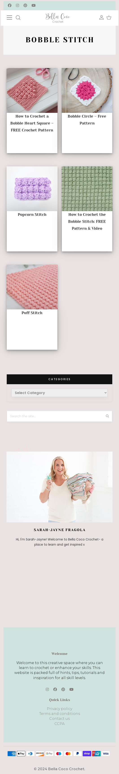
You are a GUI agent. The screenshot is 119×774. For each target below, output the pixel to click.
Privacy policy (59, 709)
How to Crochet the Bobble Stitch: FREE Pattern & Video (87, 221)
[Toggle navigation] (13, 17)
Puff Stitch (32, 313)
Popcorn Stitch (32, 214)
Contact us (59, 718)
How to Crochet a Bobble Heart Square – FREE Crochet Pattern (32, 123)
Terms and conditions (59, 714)
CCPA (59, 724)
